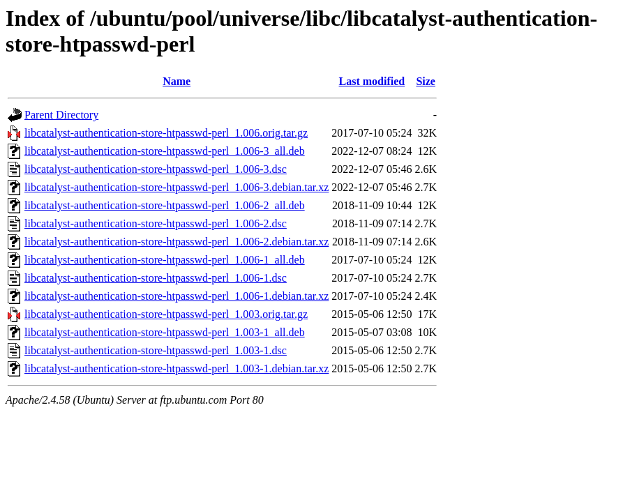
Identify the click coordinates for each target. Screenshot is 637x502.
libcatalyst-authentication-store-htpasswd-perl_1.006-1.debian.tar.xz (176, 296)
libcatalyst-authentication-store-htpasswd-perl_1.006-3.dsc (155, 169)
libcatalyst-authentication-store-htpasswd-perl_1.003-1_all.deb (164, 332)
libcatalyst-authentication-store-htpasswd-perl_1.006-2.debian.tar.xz (176, 242)
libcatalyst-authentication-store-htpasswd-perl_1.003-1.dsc (155, 350)
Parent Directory (61, 115)
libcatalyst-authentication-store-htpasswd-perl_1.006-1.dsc (155, 278)
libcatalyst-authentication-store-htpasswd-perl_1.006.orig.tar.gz (166, 133)
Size (425, 81)
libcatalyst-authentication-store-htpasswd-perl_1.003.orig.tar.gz (166, 314)
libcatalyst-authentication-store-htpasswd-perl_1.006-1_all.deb (164, 260)
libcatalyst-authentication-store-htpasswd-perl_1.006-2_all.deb (164, 205)
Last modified (372, 81)
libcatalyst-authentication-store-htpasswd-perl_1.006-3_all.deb (164, 151)
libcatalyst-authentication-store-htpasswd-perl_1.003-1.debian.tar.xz (176, 368)
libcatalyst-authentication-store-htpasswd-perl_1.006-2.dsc (155, 223)
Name (176, 81)
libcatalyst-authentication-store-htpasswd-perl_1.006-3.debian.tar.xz (176, 187)
